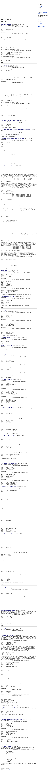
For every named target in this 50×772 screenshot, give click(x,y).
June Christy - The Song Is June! (7, 435)
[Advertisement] (19, 11)
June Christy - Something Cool (7, 165)
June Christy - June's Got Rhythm (7, 407)
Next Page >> (24, 766)
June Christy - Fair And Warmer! (7, 354)
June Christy (40, 6)
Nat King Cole (40, 24)
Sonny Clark (40, 23)
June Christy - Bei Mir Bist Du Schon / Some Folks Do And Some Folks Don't (16, 129)
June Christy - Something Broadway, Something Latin (11, 719)
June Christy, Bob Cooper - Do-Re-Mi (8, 610)
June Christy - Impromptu (6, 746)
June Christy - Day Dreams (6, 24)
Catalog (43, 12)
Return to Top (19, 766)
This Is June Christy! (5, 65)
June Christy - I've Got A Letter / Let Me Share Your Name (12, 156)
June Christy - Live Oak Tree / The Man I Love (10, 120)
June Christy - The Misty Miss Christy (8, 310)
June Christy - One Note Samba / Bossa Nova (10, 628)
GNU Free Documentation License (36, 770)
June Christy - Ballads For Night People (8, 486)
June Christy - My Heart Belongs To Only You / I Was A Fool (12, 138)
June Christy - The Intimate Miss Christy (9, 707)
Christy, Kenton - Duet (5, 270)
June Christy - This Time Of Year (7, 587)
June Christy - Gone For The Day (7, 379)
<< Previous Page (14, 766)
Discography (44, 18)
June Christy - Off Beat (5, 562)
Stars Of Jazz (40, 28)
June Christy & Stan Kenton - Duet (7, 296)
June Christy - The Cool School (7, 510)
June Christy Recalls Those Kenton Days (9, 463)
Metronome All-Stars (41, 26)
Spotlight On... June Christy (6, 345)
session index (40, 19)
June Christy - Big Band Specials (7, 635)
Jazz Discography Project (10, 769)
